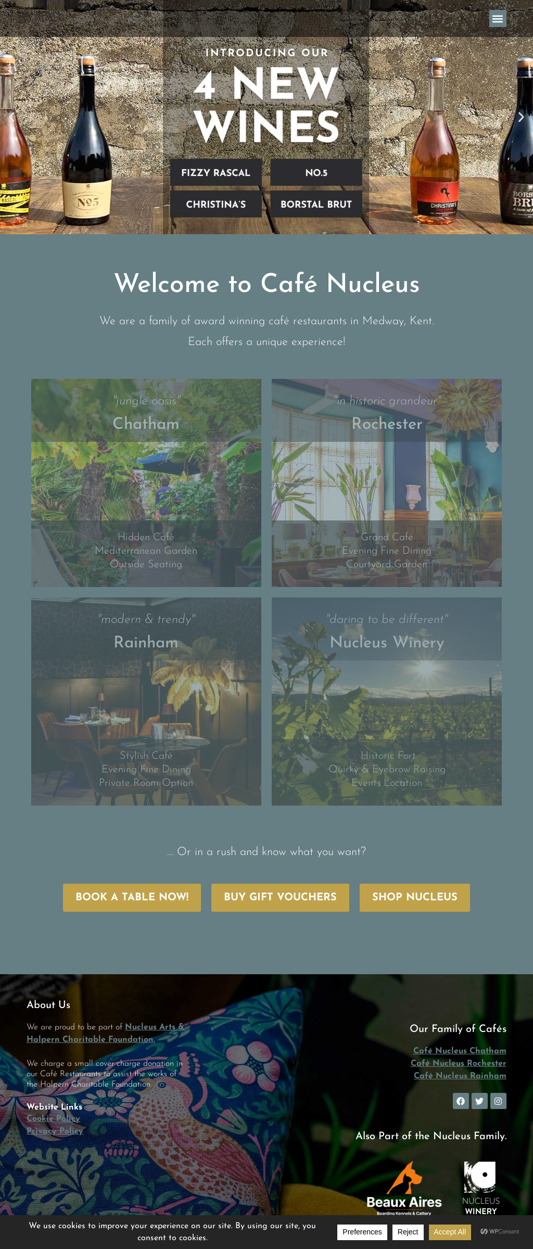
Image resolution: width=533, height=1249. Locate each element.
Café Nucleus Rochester (458, 1064)
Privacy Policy (55, 1131)
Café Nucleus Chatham (459, 1051)
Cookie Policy (53, 1119)
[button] (497, 18)
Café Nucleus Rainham (460, 1076)
